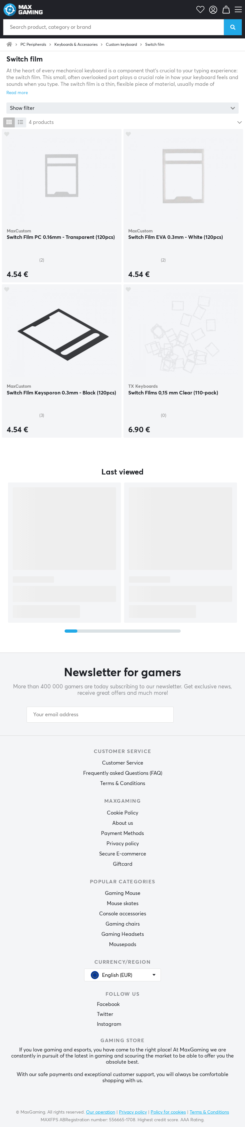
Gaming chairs (123, 924)
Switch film (154, 45)
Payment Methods (122, 833)
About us (122, 823)
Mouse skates (122, 903)
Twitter (105, 1014)
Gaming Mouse (122, 893)
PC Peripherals (33, 45)
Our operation (100, 1112)
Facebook (108, 1004)
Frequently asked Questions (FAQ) (122, 773)
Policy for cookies (168, 1112)
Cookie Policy (122, 812)
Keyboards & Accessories (76, 45)
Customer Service (122, 763)
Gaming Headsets (122, 934)
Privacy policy (123, 843)
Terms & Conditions (122, 783)
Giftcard (122, 864)
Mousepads (122, 944)
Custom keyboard (121, 45)
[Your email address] (100, 715)
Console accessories (122, 913)
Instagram (109, 1024)
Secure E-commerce (122, 853)
